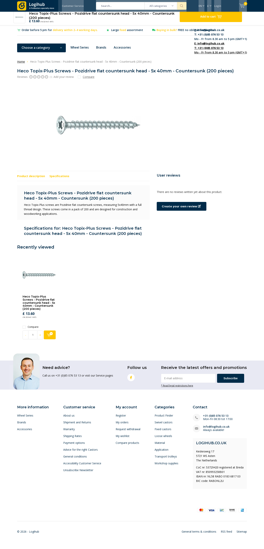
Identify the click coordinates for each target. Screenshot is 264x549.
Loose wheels (163, 439)
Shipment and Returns (77, 425)
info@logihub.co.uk (216, 429)
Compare (31, 329)
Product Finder (164, 418)
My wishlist (122, 439)
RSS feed (226, 534)
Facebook (131, 379)
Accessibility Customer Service (82, 466)
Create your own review (181, 209)
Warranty (69, 432)
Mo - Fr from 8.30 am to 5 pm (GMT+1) (220, 37)
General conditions (75, 459)
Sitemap (242, 534)
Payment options (74, 446)
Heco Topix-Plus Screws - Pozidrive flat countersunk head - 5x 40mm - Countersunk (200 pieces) (39, 306)
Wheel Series (80, 50)
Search (182, 6)
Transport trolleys (166, 459)
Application (161, 452)
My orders (122, 425)
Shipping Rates (72, 439)
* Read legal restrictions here (177, 388)
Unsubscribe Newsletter (78, 473)
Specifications (59, 179)
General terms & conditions (199, 534)
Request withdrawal (128, 432)
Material (160, 446)
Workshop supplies (166, 466)
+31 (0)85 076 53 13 (215, 418)
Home (21, 64)
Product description (31, 179)
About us (69, 418)
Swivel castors (163, 425)
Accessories (124, 50)
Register (121, 418)
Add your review (64, 79)
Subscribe (231, 381)
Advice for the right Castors (80, 452)
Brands (103, 50)
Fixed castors (163, 432)
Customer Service (73, 6)
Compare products (127, 446)
